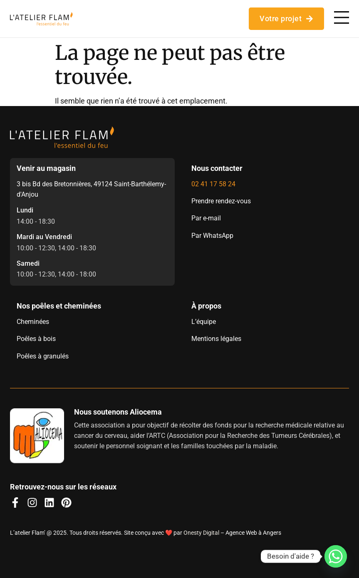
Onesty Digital (201, 532)
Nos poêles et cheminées (59, 305)
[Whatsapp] (335, 556)
